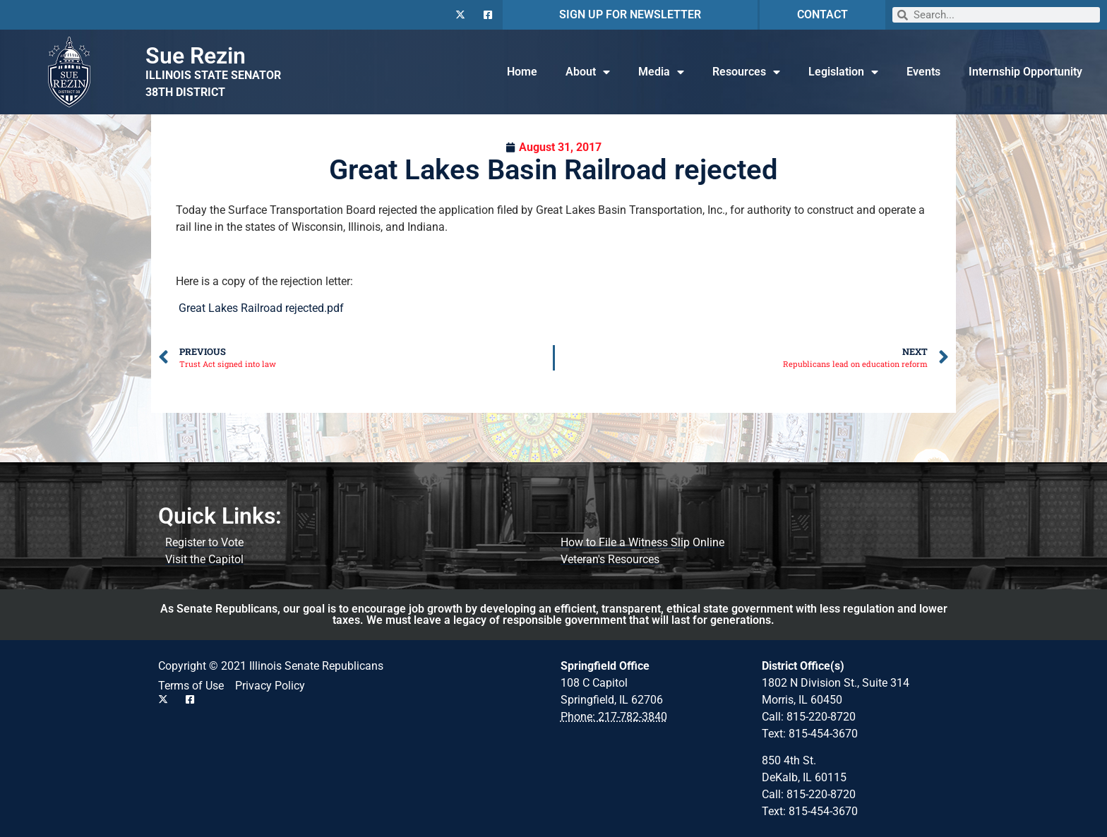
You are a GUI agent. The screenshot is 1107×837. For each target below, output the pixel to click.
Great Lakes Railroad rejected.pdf (261, 308)
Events (923, 71)
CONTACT (822, 14)
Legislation (843, 72)
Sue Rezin (195, 55)
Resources (746, 72)
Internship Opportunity (1025, 71)
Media (661, 72)
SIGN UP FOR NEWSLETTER (630, 14)
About (588, 72)
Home (522, 71)
